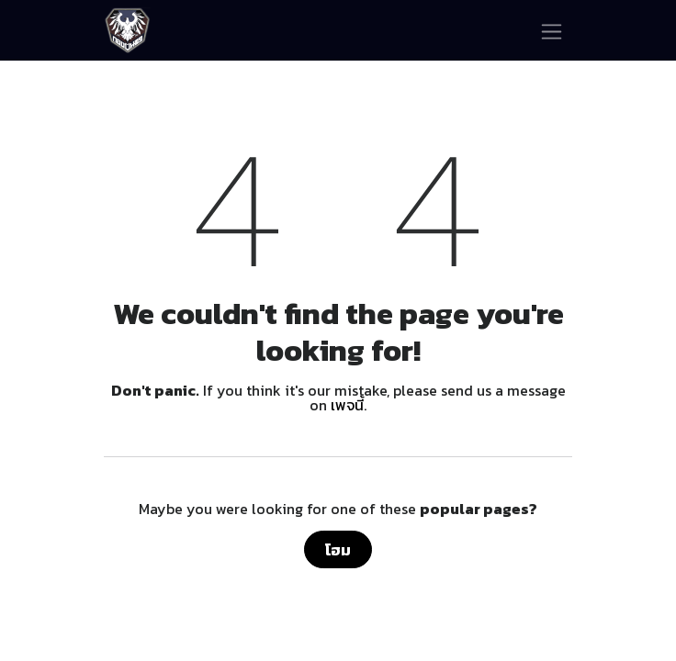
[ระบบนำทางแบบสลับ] (551, 29)
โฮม (338, 550)
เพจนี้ (347, 405)
